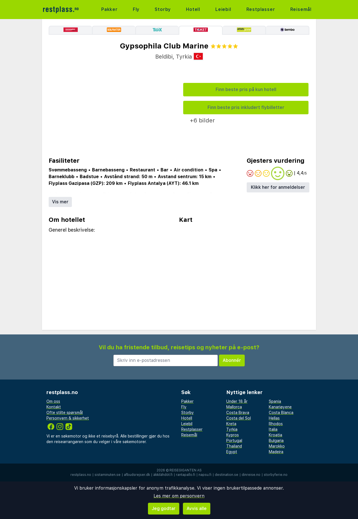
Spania (275, 401)
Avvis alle (197, 508)
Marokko (277, 446)
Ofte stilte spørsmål (64, 412)
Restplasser (260, 9)
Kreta (231, 424)
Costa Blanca (281, 412)
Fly (136, 9)
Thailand (234, 446)
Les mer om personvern (179, 496)
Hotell (193, 9)
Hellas (274, 418)
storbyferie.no (276, 475)
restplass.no (80, 475)
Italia (273, 429)
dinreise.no (251, 475)
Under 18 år (237, 401)
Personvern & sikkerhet (67, 418)
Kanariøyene (280, 407)
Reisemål (301, 9)
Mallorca (234, 407)
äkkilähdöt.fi (163, 475)
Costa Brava (237, 412)
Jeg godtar (164, 508)
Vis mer (60, 201)
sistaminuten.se (108, 475)
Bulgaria (276, 440)
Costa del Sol (238, 418)
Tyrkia (231, 429)
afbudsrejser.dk (137, 475)
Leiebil (223, 9)
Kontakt (53, 407)
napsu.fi (205, 475)
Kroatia (275, 435)
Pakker (109, 9)
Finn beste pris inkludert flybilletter (246, 107)
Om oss (53, 401)
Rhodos (276, 424)
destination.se (226, 475)
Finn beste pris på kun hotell (246, 89)
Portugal (234, 440)
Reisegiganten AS (185, 470)
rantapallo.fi (185, 475)
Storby (163, 9)
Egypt (231, 452)
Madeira (276, 452)
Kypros (232, 435)
